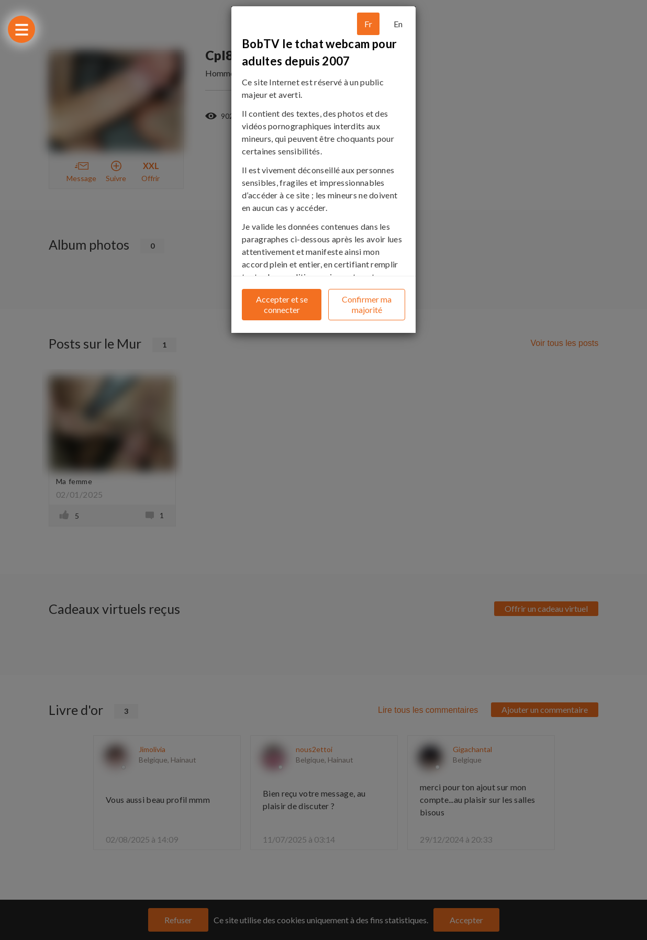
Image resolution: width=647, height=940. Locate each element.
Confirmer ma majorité (367, 304)
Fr (368, 24)
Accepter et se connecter (282, 304)
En (398, 24)
